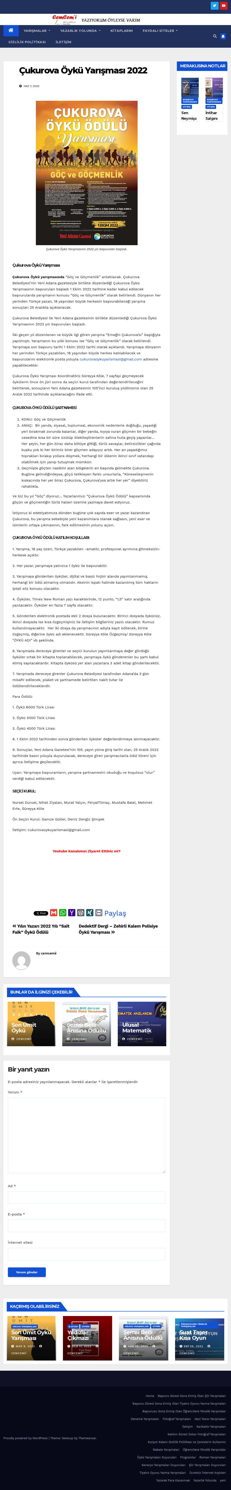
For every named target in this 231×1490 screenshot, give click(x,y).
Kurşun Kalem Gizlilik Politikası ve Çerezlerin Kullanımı (187, 1442)
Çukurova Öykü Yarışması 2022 (83, 70)
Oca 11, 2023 (81, 1346)
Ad (12, 1186)
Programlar (188, 1457)
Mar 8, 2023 (25, 1346)
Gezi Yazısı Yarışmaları (210, 1419)
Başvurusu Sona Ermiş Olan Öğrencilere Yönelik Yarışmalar (184, 1411)
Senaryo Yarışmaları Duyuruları (163, 1465)
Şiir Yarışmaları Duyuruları (207, 1465)
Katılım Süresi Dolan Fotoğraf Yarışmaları (197, 1434)
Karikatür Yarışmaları (211, 1426)
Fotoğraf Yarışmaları (177, 1419)
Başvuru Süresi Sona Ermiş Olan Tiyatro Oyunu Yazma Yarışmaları (179, 1403)
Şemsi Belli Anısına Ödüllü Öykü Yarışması (86, 1033)
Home (150, 1396)
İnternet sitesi (20, 1242)
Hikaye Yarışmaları (25, 1326)
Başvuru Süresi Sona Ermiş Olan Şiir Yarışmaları (192, 1396)
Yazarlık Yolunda (80, 31)
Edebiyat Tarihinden (190, 100)
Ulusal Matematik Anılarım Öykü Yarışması (141, 1033)
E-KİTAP (73, 1326)
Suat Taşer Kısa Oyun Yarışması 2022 (199, 1338)
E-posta (16, 1214)
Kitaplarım (122, 31)
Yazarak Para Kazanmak (173, 1480)
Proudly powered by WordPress (26, 1438)
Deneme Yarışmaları (145, 1419)
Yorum (15, 1092)
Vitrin (187, 107)
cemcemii (48, 953)
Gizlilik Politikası (27, 42)
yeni (223, 1480)
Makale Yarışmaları (166, 1449)
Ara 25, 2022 (138, 1346)
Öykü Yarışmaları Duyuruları (157, 1457)
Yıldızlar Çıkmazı (78, 1335)
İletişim (64, 42)
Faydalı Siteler (160, 31)
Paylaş (115, 913)
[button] (215, 36)
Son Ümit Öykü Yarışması (24, 1030)
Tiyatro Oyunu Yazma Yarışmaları (163, 1472)
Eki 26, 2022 (193, 1346)
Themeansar (87, 1438)
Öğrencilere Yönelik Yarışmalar (194, 1325)
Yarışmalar (37, 31)
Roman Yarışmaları (212, 1457)
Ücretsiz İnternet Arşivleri (207, 1472)
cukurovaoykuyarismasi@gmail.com (111, 359)
